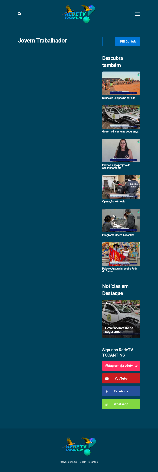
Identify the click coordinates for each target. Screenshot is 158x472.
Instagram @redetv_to (121, 365)
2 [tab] (110, 303)
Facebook (116, 391)
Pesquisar (128, 41)
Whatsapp (116, 404)
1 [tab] (107, 303)
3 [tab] (114, 303)
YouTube (116, 378)
